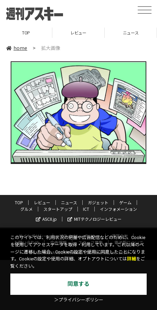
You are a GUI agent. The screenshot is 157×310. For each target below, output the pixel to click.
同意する (78, 284)
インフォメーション (118, 209)
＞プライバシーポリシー (78, 299)
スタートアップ (57, 209)
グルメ (26, 209)
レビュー (78, 32)
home (16, 47)
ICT (86, 209)
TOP (26, 32)
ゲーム (125, 202)
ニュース (130, 32)
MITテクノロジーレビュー (94, 219)
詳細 (131, 258)
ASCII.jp (46, 219)
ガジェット (98, 202)
